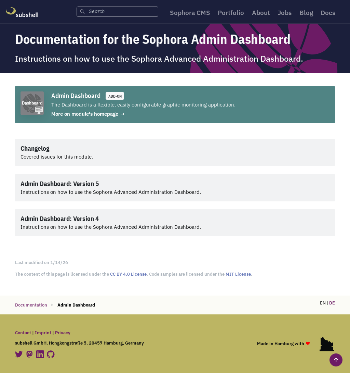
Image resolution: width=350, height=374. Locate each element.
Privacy (62, 333)
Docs (330, 13)
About (261, 13)
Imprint (43, 333)
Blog (308, 13)
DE (332, 304)
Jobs (286, 13)
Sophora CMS (188, 13)
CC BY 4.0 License (128, 275)
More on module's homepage (84, 114)
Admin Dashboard (75, 96)
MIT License (238, 275)
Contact (23, 333)
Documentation (31, 306)
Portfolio (230, 13)
